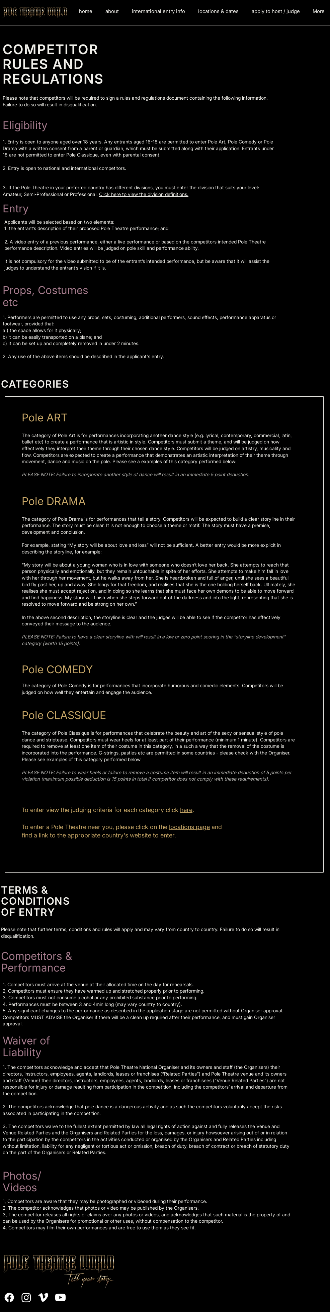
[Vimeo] (43, 1297)
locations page (189, 826)
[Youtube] (60, 1297)
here (186, 809)
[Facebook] (9, 1297)
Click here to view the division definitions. (143, 194)
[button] (158, 11)
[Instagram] (26, 1297)
